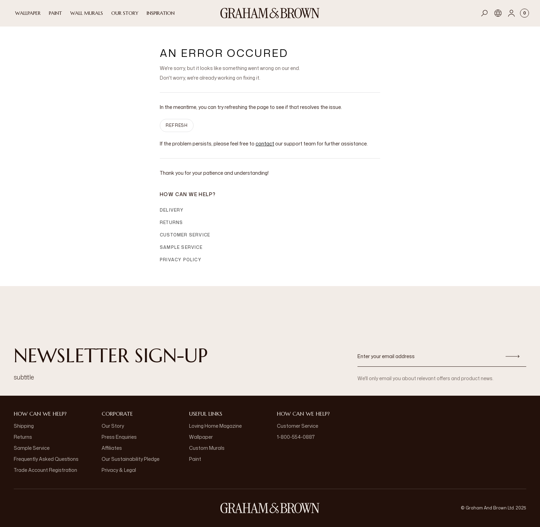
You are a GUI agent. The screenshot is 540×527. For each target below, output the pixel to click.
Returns (171, 222)
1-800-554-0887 (296, 437)
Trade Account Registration (45, 470)
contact (265, 143)
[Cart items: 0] (524, 13)
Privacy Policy (180, 260)
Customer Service (185, 235)
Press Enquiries (119, 437)
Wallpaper (201, 437)
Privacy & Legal (119, 470)
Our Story (113, 426)
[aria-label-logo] (270, 508)
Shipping (24, 426)
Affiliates (112, 448)
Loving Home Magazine (215, 426)
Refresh (177, 125)
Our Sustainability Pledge (130, 459)
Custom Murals (207, 448)
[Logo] (270, 13)
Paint (195, 459)
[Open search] (484, 13)
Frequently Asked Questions (46, 459)
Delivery (172, 210)
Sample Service (181, 247)
